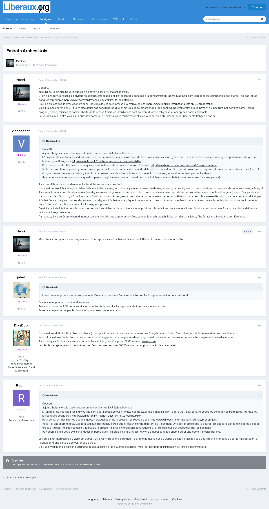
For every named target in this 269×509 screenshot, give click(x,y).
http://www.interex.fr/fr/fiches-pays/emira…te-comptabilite (98, 99)
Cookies (177, 499)
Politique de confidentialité (131, 499)
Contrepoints (99, 19)
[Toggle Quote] (44, 140)
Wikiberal (118, 19)
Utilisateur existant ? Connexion (224, 7)
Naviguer (45, 21)
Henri (24, 61)
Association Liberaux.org (20, 19)
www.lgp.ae (149, 341)
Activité (62, 19)
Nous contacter (160, 499)
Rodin (20, 385)
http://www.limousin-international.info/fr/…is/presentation (180, 103)
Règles (22, 28)
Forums (7, 28)
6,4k (21, 308)
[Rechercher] (223, 19)
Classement (53, 28)
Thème (106, 499)
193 (21, 111)
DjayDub (21, 325)
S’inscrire (257, 7)
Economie (51, 64)
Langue (92, 499)
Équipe (37, 28)
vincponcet (21, 131)
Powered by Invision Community (134, 503)
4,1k (21, 162)
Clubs (133, 19)
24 (22, 356)
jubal (21, 277)
